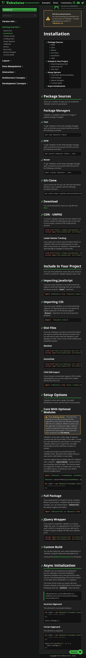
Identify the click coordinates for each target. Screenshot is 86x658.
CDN (53, 58)
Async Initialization (56, 86)
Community (66, 3)
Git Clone (54, 53)
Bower (53, 50)
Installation (8, 33)
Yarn (46, 122)
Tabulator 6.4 (57, 23)
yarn (53, 47)
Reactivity (7, 49)
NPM (53, 45)
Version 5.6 (19, 10)
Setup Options (9, 41)
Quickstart (7, 31)
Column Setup (9, 36)
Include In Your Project (58, 61)
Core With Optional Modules (62, 75)
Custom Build (8, 55)
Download (55, 55)
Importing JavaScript (58, 280)
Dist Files (54, 69)
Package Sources (55, 42)
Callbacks (7, 44)
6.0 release (65, 433)
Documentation (32, 3)
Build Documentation (62, 557)
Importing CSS (56, 67)
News (55, 3)
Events (6, 47)
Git (46, 180)
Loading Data (8, 39)
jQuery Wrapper (9, 52)
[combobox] (19, 15)
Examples (46, 3)
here (45, 208)
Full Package (56, 78)
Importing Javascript (59, 64)
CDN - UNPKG (53, 214)
